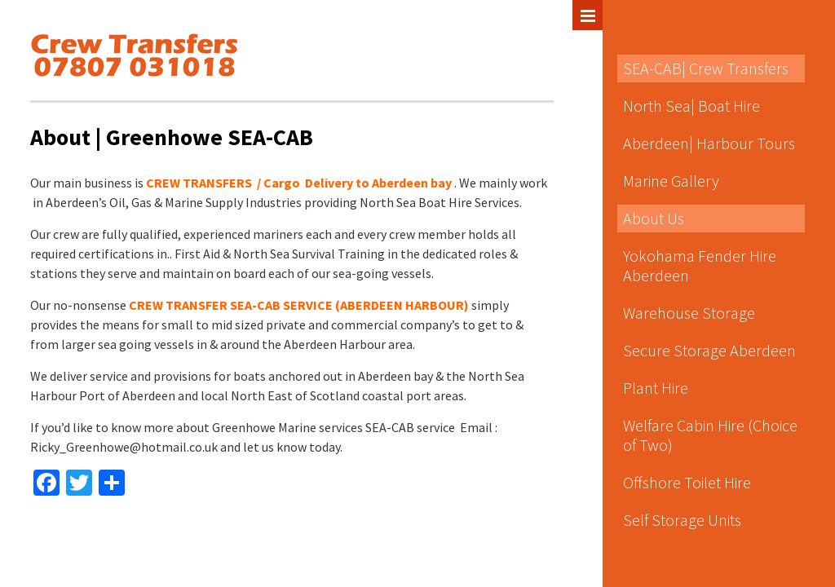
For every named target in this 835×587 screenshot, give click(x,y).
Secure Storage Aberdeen (709, 350)
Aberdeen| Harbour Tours (709, 143)
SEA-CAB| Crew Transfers (706, 68)
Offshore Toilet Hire (687, 482)
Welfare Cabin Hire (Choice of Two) (710, 435)
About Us (653, 218)
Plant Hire (655, 387)
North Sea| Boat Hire (691, 105)
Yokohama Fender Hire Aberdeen (699, 265)
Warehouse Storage (689, 312)
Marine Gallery (671, 180)
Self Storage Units (682, 520)
